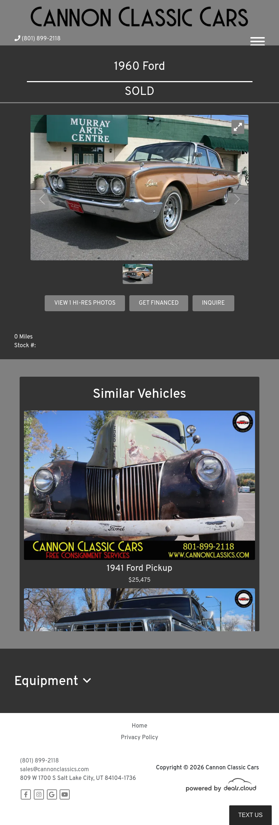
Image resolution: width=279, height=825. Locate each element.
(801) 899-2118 (38, 39)
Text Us (250, 815)
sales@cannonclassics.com (54, 769)
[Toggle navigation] (257, 38)
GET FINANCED (159, 303)
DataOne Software (132, 812)
